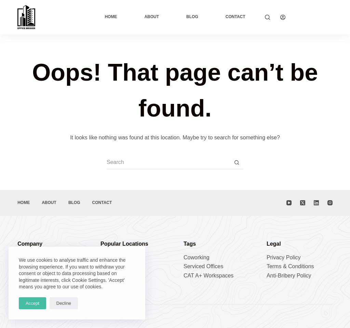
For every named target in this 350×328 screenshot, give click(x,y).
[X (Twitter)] (302, 202)
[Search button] (236, 162)
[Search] (267, 17)
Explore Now (314, 16)
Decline (63, 303)
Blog (192, 16)
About (151, 16)
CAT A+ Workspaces (208, 275)
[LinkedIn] (316, 202)
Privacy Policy (284, 257)
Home (111, 16)
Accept (32, 303)
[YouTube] (289, 202)
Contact (235, 16)
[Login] (282, 17)
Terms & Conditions (290, 266)
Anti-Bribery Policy (289, 275)
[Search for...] (168, 162)
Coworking (197, 257)
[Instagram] (330, 202)
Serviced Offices (203, 266)
